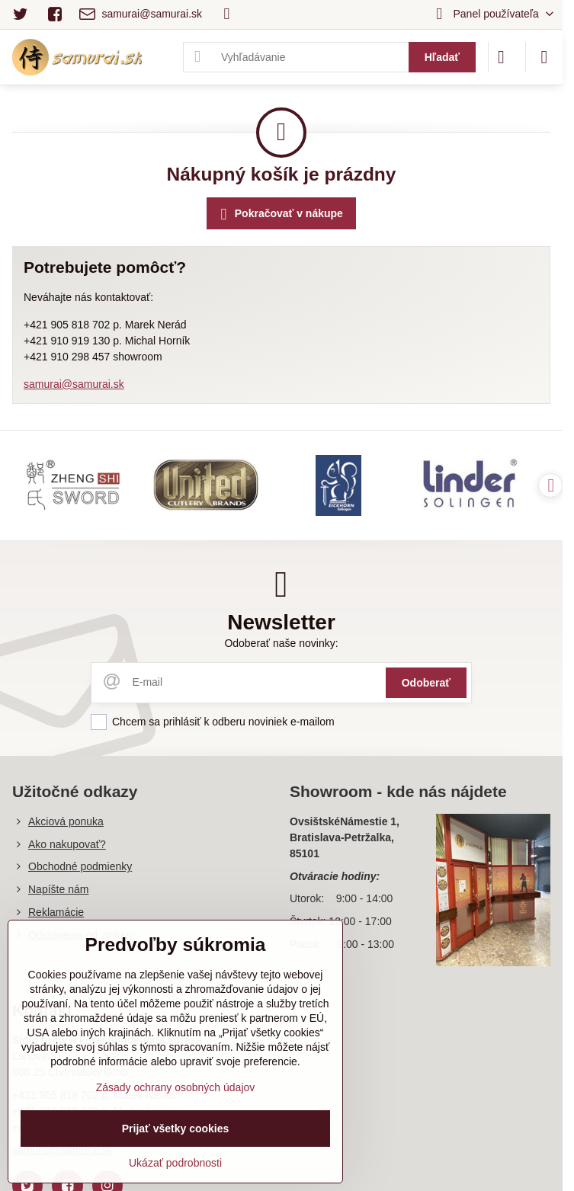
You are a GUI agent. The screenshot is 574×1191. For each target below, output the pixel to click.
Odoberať (426, 683)
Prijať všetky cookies (175, 1128)
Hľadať (442, 57)
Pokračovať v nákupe (279, 215)
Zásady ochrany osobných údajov (175, 1087)
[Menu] (544, 57)
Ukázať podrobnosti (175, 1163)
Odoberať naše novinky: (281, 643)
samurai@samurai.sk (74, 384)
